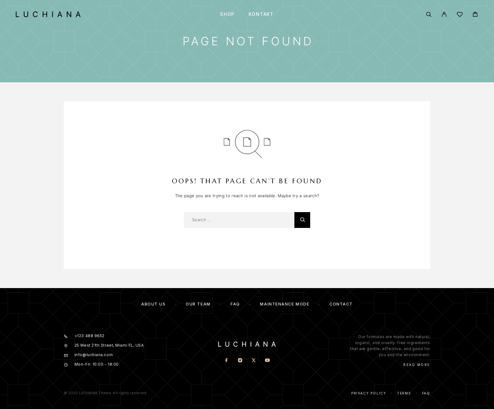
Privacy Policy (368, 393)
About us (153, 304)
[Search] (429, 14)
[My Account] (444, 14)
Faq (426, 393)
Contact (341, 304)
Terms (404, 393)
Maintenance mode (284, 304)
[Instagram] (240, 361)
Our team (198, 304)
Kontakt (261, 14)
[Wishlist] (459, 15)
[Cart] (475, 15)
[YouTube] (267, 361)
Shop (227, 14)
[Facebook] (226, 361)
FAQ (235, 304)
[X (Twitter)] (254, 361)
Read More (416, 365)
